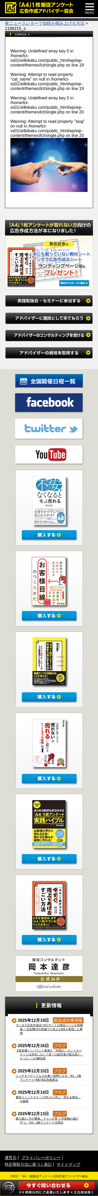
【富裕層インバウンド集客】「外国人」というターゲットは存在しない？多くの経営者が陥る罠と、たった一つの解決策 (49, 1054)
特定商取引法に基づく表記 (28, 1164)
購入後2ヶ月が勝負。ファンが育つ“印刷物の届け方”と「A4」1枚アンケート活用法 (47, 1120)
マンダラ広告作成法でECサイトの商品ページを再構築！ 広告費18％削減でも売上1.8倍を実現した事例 (49, 1029)
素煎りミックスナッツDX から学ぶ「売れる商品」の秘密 (48, 1099)
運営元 (10, 1157)
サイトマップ (68, 1164)
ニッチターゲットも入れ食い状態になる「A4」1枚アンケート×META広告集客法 (48, 1077)
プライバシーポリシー (41, 1157)
